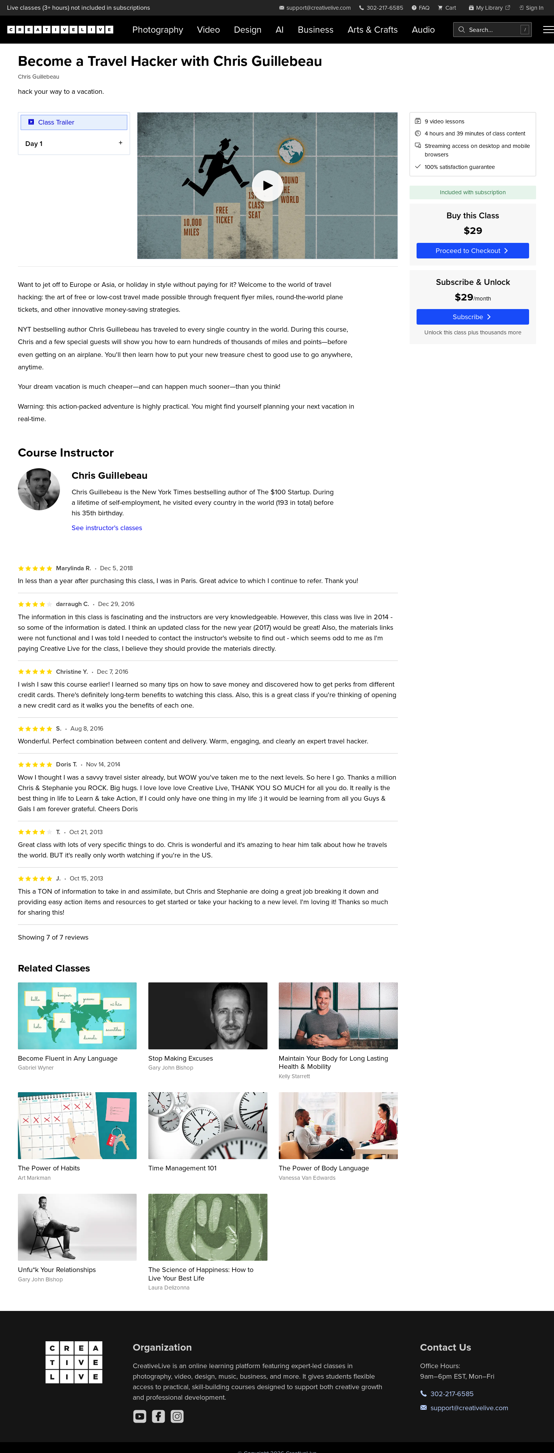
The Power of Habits (49, 1168)
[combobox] (492, 30)
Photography (157, 29)
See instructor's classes (107, 527)
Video (208, 29)
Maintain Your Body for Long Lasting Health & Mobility (333, 1062)
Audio (423, 29)
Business (316, 29)
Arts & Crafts (373, 29)
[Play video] (267, 185)
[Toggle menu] (548, 30)
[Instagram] (177, 1416)
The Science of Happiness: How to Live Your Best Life (200, 1274)
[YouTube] (140, 1416)
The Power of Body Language (324, 1168)
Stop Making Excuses (180, 1058)
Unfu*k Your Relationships (57, 1269)
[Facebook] (158, 1416)
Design (248, 29)
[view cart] (449, 7)
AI (280, 29)
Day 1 (33, 143)
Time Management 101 (182, 1168)
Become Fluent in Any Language (68, 1058)
